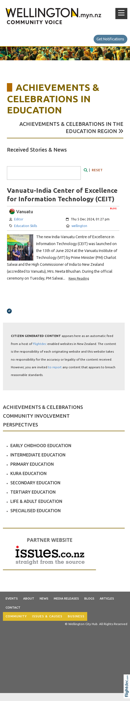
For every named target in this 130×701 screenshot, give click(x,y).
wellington (79, 226)
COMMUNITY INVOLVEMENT (36, 415)
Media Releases (66, 598)
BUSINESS (76, 616)
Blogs (89, 598)
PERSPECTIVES (20, 424)
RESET (97, 170)
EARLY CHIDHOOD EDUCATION (40, 445)
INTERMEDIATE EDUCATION (37, 454)
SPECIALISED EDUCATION (35, 510)
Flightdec (40, 343)
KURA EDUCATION (28, 473)
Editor (18, 219)
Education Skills (25, 226)
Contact (13, 607)
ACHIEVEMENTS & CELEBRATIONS (43, 407)
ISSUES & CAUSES (47, 616)
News (44, 598)
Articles (107, 598)
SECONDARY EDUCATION (35, 482)
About (28, 598)
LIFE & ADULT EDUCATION (36, 501)
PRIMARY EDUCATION (32, 464)
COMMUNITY (16, 616)
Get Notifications (110, 39)
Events (12, 598)
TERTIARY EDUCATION (33, 492)
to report (55, 367)
